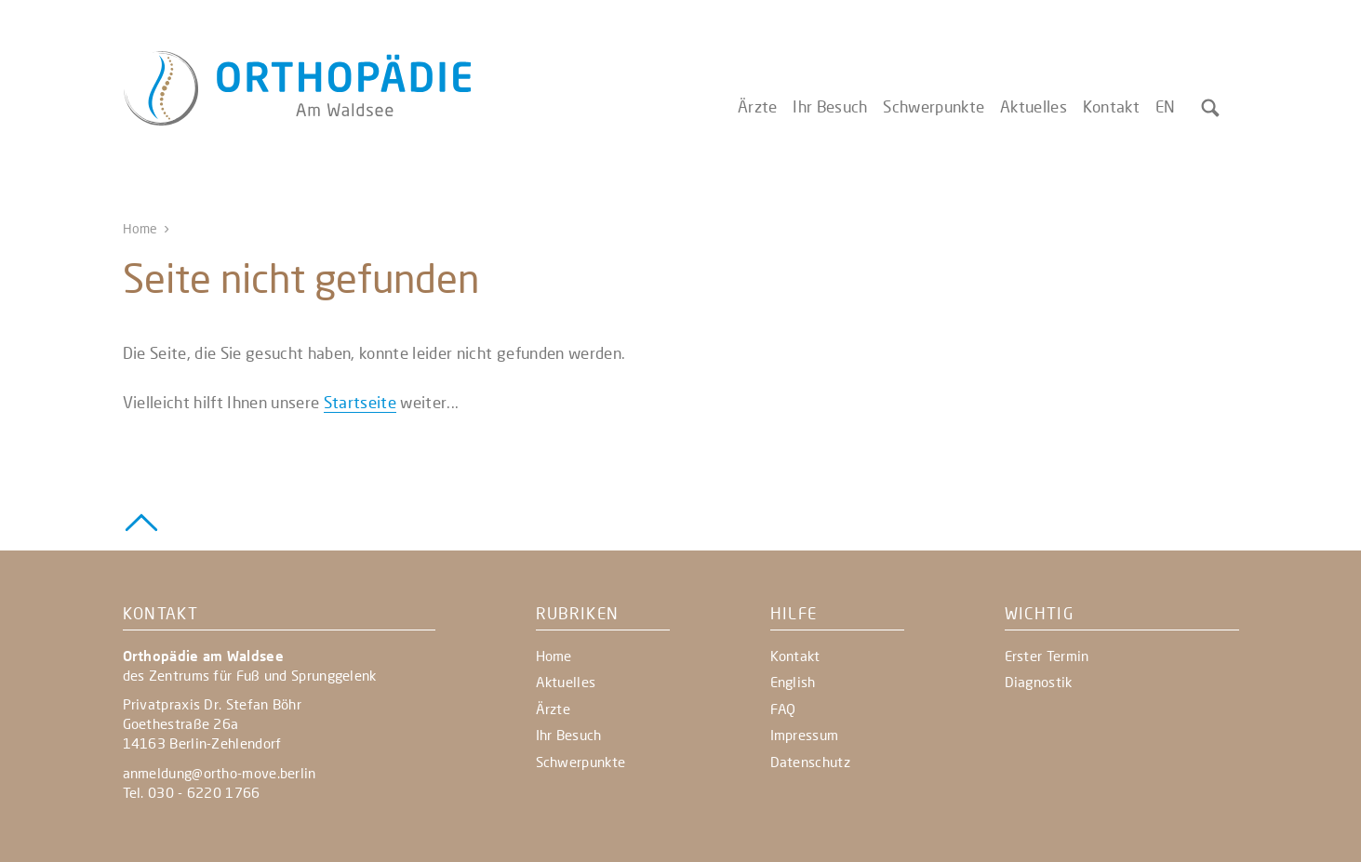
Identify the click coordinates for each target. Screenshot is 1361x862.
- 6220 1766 (219, 792)
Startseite (360, 402)
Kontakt (1111, 107)
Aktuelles (1033, 107)
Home (140, 228)
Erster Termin (1047, 655)
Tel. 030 (151, 792)
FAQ (783, 708)
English (793, 681)
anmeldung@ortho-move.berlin (219, 772)
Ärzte (758, 107)
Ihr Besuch (830, 107)
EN (1165, 107)
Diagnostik (1039, 681)
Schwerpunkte (933, 107)
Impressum (804, 734)
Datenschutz (810, 761)
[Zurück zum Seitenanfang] (141, 520)
